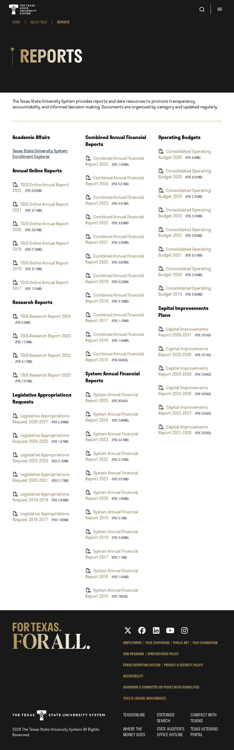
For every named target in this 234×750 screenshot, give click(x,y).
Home (16, 22)
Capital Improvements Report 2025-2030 (183, 351)
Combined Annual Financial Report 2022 (114, 219)
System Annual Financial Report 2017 (111, 553)
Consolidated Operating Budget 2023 (184, 212)
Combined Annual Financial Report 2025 (114, 161)
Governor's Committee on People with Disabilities (161, 687)
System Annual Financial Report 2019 (111, 514)
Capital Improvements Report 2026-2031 (183, 331)
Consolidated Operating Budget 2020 (184, 271)
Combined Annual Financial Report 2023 (114, 200)
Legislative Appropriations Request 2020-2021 (41, 477)
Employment (132, 642)
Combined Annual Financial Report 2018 (114, 297)
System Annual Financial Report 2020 (111, 495)
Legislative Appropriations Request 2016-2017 (41, 516)
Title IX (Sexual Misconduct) (144, 698)
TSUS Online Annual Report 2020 (41, 226)
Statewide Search (166, 717)
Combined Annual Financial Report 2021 (114, 239)
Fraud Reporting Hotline (142, 665)
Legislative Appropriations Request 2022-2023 (41, 457)
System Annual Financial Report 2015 (111, 593)
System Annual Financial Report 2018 (111, 534)
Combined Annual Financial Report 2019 (114, 278)
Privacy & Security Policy (183, 665)
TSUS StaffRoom (157, 642)
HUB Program (133, 653)
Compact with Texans (203, 717)
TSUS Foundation (204, 642)
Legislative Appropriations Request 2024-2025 (41, 438)
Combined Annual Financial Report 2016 (114, 337)
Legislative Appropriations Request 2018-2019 (41, 496)
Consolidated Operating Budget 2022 (184, 232)
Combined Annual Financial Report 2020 (114, 258)
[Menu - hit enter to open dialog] (220, 9)
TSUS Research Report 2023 (42, 335)
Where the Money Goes (134, 732)
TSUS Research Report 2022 (42, 355)
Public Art (181, 642)
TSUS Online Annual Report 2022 (41, 187)
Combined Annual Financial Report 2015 (114, 356)
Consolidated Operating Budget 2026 (184, 154)
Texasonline (134, 714)
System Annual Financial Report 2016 (111, 573)
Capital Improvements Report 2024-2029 (183, 371)
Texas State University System (23, 9)
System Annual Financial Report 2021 (111, 475)
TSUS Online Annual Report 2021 (41, 207)
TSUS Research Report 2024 (42, 316)
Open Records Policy (163, 653)
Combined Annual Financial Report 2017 (114, 317)
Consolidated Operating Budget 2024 (184, 193)
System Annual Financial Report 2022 (111, 456)
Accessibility (133, 676)
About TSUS (38, 22)
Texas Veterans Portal (204, 732)
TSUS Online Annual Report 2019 (41, 246)
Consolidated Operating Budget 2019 (184, 290)
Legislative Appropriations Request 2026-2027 (41, 418)
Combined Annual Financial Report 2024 (114, 180)
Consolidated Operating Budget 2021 (184, 251)
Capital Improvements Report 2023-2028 (183, 390)
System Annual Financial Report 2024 (111, 416)
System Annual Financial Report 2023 (111, 436)
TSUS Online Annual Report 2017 (41, 285)
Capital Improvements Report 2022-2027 (183, 410)
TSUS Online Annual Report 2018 (41, 265)
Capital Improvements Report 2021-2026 (183, 429)
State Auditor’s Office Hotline (170, 732)
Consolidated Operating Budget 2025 (184, 173)
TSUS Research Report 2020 (42, 374)
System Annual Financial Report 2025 (111, 397)
